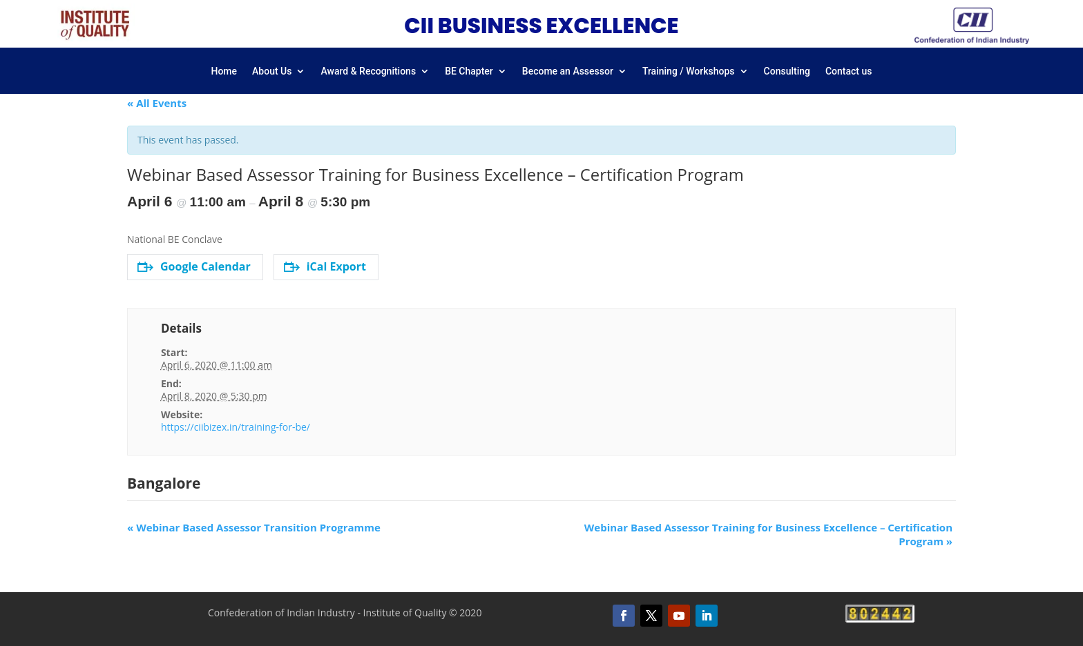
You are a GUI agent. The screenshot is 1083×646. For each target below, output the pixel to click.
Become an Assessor (567, 71)
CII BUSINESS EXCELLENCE (541, 25)
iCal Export (325, 266)
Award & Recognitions (368, 71)
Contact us (848, 71)
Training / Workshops (688, 71)
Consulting (787, 71)
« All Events (156, 103)
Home (224, 71)
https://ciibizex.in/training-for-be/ (235, 426)
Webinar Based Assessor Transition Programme (254, 527)
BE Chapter (469, 71)
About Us (271, 71)
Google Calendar (194, 266)
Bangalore (164, 483)
